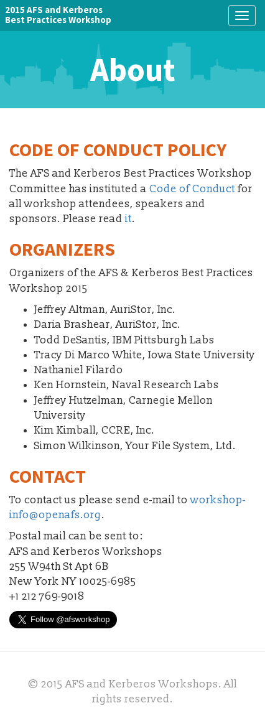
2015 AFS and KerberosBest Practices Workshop (58, 15)
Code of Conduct (192, 188)
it (128, 218)
